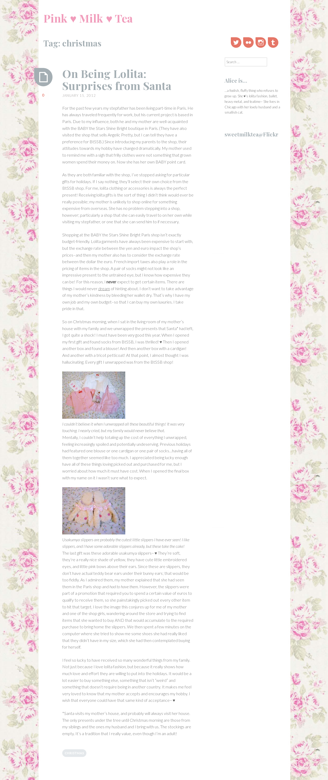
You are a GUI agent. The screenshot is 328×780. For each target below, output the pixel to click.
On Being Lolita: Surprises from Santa (116, 79)
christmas (74, 753)
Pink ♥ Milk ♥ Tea (88, 18)
